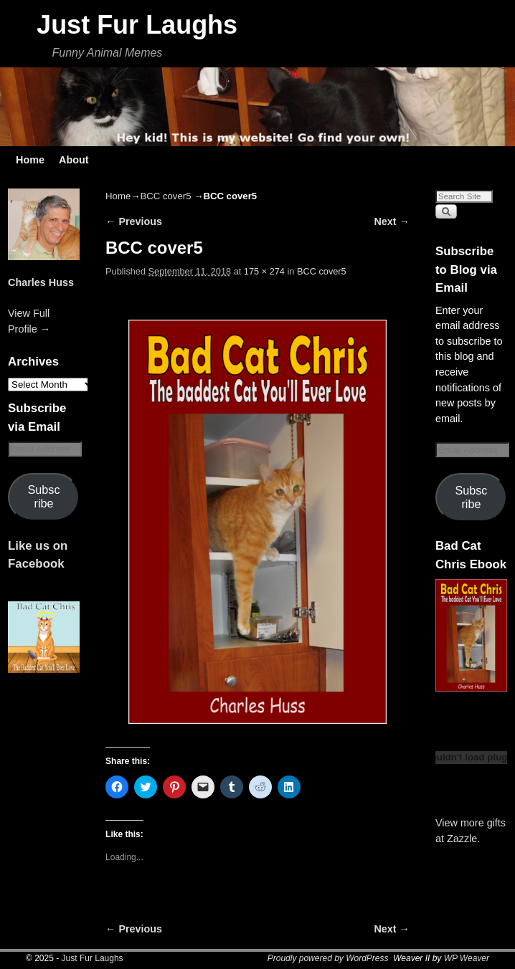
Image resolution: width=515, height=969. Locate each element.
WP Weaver (466, 958)
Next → (391, 221)
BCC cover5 (165, 196)
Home (30, 160)
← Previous (133, 221)
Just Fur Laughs (137, 24)
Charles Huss (41, 282)
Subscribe (44, 496)
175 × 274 (264, 271)
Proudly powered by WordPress (328, 958)
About (74, 160)
